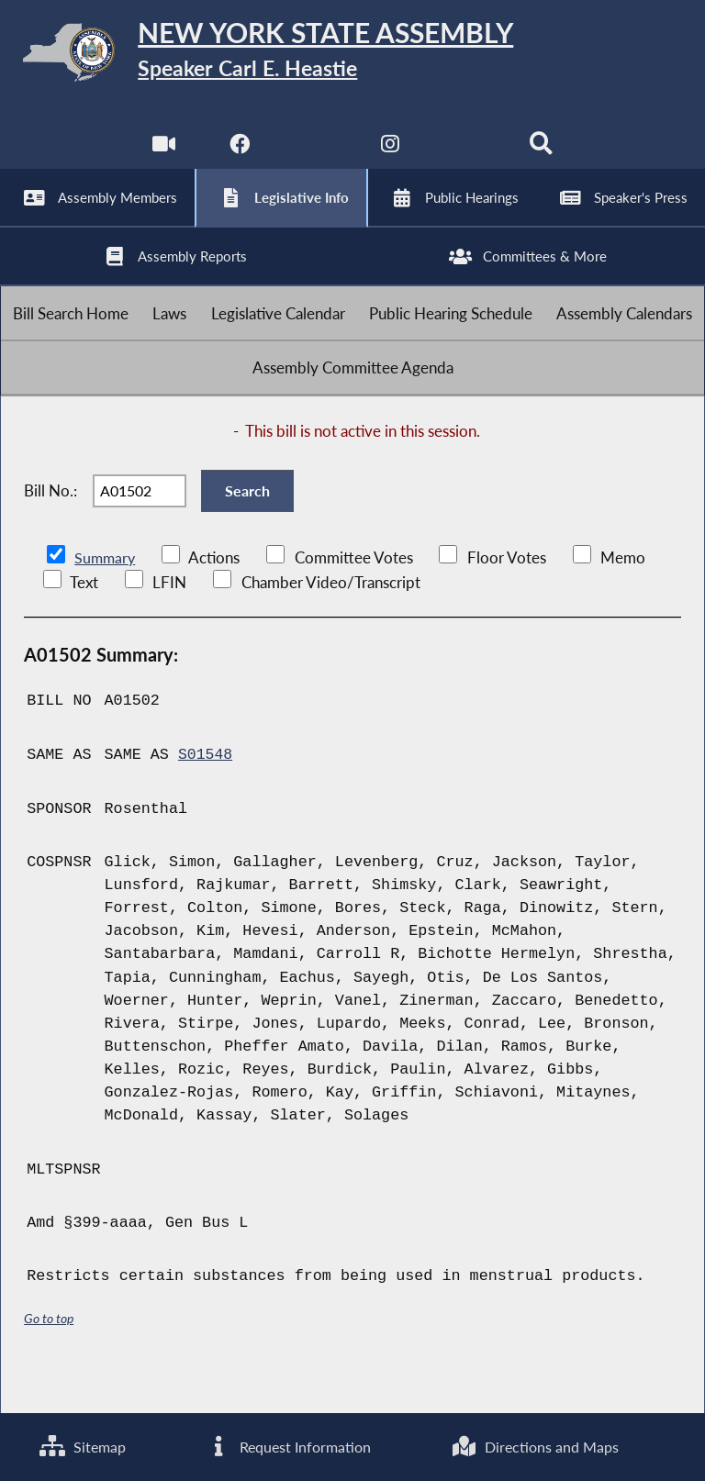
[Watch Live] (163, 155)
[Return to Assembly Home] (352, 55)
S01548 (205, 792)
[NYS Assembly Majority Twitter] (314, 155)
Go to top (48, 1356)
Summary (106, 596)
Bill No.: (50, 523)
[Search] (542, 155)
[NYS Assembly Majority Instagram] (390, 155)
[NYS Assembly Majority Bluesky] (466, 155)
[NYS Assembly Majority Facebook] (238, 155)
